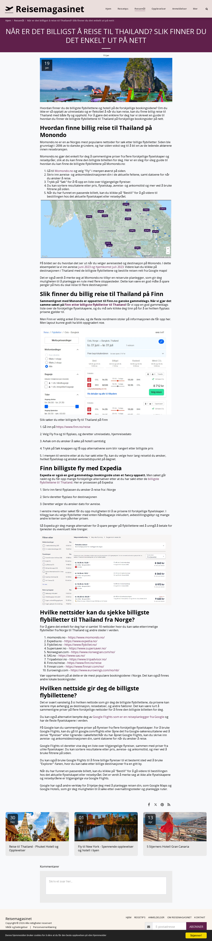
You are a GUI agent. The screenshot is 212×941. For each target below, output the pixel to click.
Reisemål (19, 20)
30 (12, 819)
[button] (206, 9)
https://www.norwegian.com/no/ (93, 652)
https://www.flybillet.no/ (80, 645)
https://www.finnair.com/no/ (85, 666)
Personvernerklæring (44, 927)
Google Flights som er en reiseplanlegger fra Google (128, 717)
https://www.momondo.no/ (86, 637)
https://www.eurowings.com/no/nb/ (95, 670)
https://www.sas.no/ (71, 655)
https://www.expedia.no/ (80, 641)
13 (150, 819)
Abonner (196, 927)
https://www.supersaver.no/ (87, 648)
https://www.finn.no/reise (73, 427)
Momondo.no (64, 171)
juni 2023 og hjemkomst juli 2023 (101, 267)
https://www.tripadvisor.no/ (88, 659)
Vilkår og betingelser (16, 927)
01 (81, 819)
